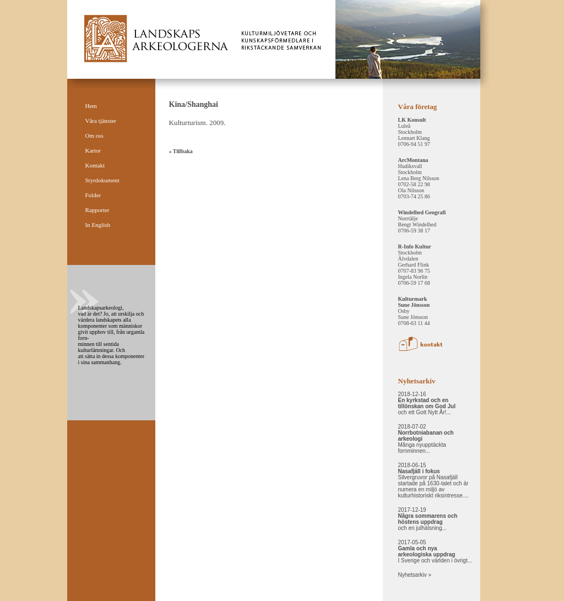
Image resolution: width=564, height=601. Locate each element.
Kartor (93, 150)
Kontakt (95, 165)
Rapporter (97, 210)
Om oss (94, 135)
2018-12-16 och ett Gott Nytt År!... (426, 403)
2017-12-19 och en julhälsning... (428, 519)
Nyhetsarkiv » (415, 575)
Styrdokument (102, 180)
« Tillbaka (181, 151)
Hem (91, 105)
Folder (93, 195)
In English (98, 224)
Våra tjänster (101, 120)
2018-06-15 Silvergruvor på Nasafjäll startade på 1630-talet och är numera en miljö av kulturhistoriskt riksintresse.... (433, 480)
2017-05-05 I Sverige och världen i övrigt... (435, 551)
